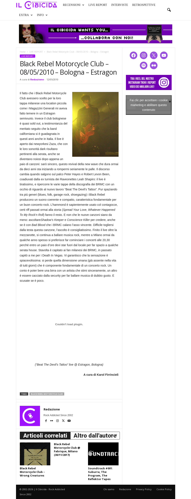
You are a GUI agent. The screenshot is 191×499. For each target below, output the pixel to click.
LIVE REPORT (97, 5)
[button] (169, 10)
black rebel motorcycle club (47, 394)
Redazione (37, 79)
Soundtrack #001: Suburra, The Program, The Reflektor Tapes (100, 473)
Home (22, 51)
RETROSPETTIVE (143, 5)
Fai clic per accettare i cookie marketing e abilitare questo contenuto (149, 104)
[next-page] (116, 435)
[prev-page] (111, 435)
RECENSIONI (73, 5)
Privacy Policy (144, 489)
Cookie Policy (164, 489)
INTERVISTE (119, 5)
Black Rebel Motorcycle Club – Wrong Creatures (32, 471)
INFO (42, 15)
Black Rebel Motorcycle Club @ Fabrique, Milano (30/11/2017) (67, 449)
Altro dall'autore (95, 435)
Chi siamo (108, 489)
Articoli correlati (45, 435)
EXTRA (26, 15)
